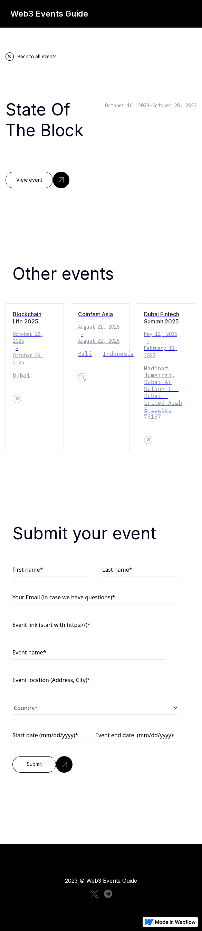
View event (29, 180)
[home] (57, 14)
